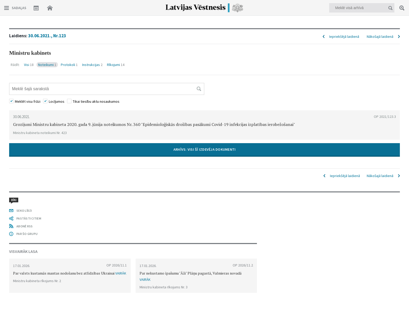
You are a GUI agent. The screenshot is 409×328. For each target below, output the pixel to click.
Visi (29, 64)
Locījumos (56, 101)
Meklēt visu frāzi (27, 101)
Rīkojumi (115, 64)
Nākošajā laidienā (380, 36)
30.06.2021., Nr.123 (47, 36)
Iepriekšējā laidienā (344, 36)
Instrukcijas (92, 64)
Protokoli (69, 64)
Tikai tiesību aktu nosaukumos (96, 101)
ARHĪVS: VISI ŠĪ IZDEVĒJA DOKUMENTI (204, 149)
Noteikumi (47, 64)
